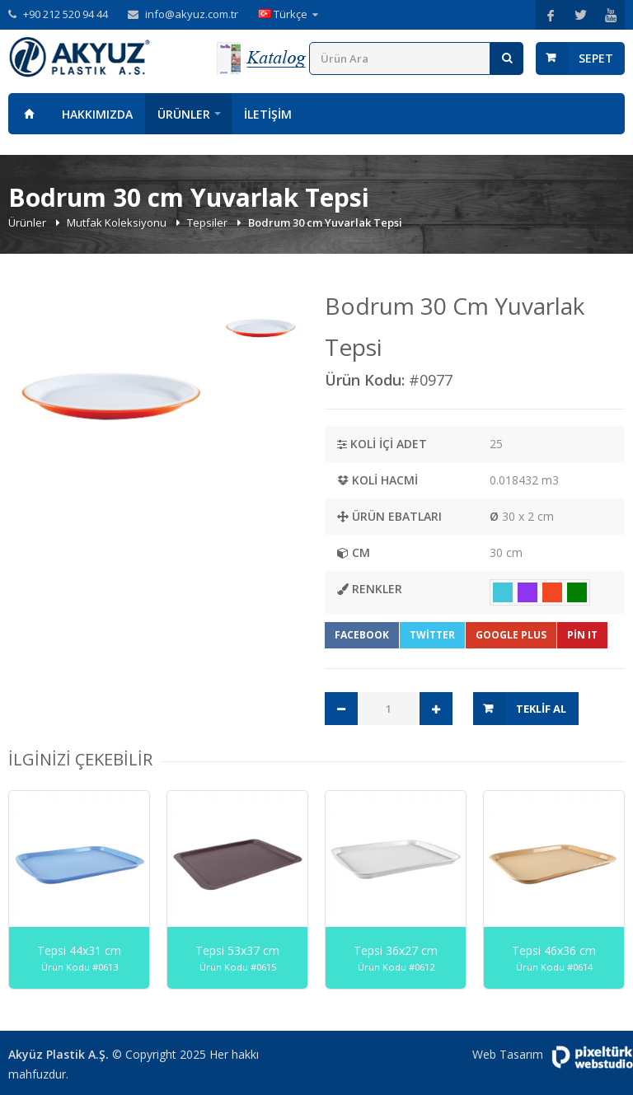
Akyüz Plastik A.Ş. (58, 1054)
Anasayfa (28, 113)
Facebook (362, 635)
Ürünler (183, 114)
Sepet (596, 58)
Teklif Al (541, 708)
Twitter (432, 635)
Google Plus (511, 635)
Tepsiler (208, 222)
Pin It (582, 635)
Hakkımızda (97, 114)
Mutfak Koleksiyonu (118, 222)
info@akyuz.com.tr (191, 14)
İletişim (268, 114)
